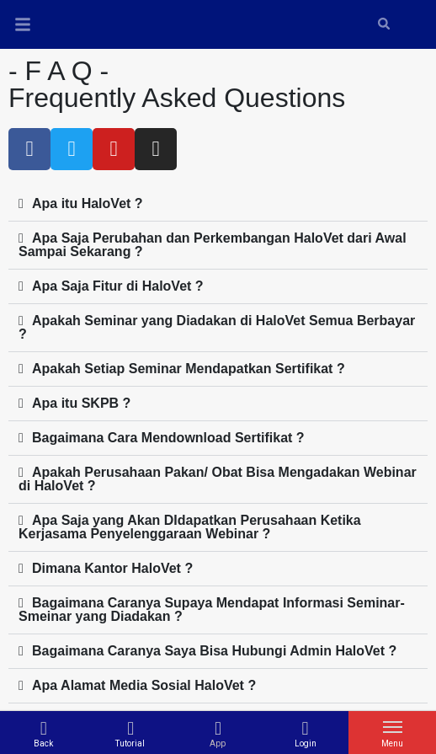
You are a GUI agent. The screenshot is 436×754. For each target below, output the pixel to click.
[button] (218, 204)
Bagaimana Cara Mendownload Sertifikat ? (168, 437)
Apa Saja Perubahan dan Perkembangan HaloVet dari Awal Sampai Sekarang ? (213, 245)
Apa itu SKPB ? (81, 403)
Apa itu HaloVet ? (87, 203)
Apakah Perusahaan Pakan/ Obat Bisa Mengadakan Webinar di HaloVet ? (218, 479)
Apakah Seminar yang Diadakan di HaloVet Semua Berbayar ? (217, 327)
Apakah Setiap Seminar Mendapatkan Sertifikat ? (188, 368)
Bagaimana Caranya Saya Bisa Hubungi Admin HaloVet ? (214, 651)
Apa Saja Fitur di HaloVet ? (118, 286)
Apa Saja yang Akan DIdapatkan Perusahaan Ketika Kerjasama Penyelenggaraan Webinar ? (190, 527)
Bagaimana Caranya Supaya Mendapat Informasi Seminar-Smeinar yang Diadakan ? (212, 609)
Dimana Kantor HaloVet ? (112, 568)
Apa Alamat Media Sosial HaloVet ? (144, 685)
